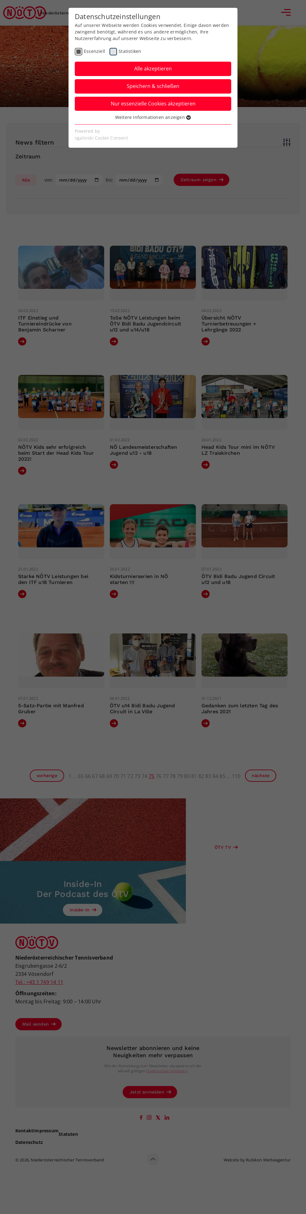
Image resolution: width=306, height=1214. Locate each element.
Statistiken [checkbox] (130, 51)
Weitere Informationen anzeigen (153, 117)
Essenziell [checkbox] (94, 51)
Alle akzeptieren (153, 68)
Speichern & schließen (153, 86)
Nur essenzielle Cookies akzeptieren (153, 103)
